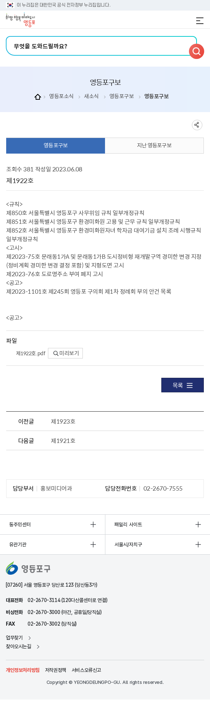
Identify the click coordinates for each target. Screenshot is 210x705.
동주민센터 (20, 524)
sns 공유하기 (197, 125)
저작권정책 (55, 670)
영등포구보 (121, 96)
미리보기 (66, 353)
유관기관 (18, 544)
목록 (183, 385)
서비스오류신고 (86, 670)
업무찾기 (14, 638)
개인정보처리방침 (23, 670)
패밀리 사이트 (128, 524)
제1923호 (63, 421)
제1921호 (63, 440)
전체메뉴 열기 (199, 20)
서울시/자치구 (128, 544)
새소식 (91, 96)
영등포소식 (61, 96)
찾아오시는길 (18, 646)
